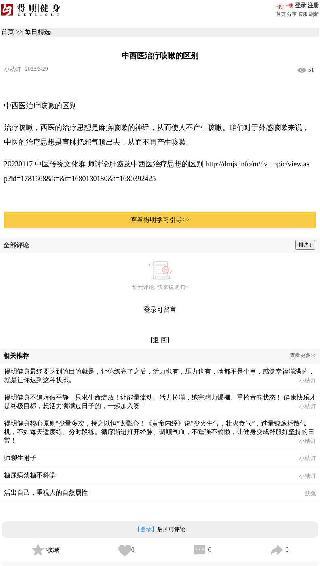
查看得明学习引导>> (160, 219)
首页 (281, 14)
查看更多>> (303, 355)
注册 (313, 5)
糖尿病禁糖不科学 (30, 475)
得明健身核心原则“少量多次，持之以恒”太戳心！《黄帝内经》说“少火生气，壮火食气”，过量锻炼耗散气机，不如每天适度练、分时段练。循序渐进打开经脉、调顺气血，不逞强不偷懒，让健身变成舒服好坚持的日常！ (159, 432)
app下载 (285, 6)
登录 (300, 5)
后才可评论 (160, 529)
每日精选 (38, 31)
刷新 (314, 14)
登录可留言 (160, 309)
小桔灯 (12, 69)
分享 (292, 14)
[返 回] (160, 339)
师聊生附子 (20, 457)
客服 (303, 14)
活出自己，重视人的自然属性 (46, 492)
